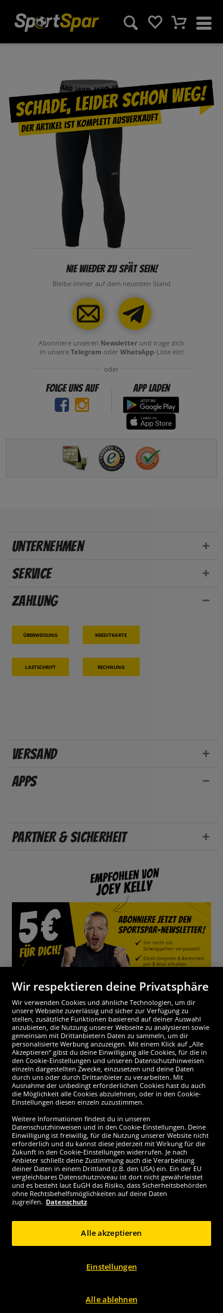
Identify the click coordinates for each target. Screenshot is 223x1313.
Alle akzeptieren (111, 1244)
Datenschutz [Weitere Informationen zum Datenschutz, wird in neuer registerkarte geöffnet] (66, 1213)
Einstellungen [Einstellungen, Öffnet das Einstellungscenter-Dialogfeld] (111, 1278)
